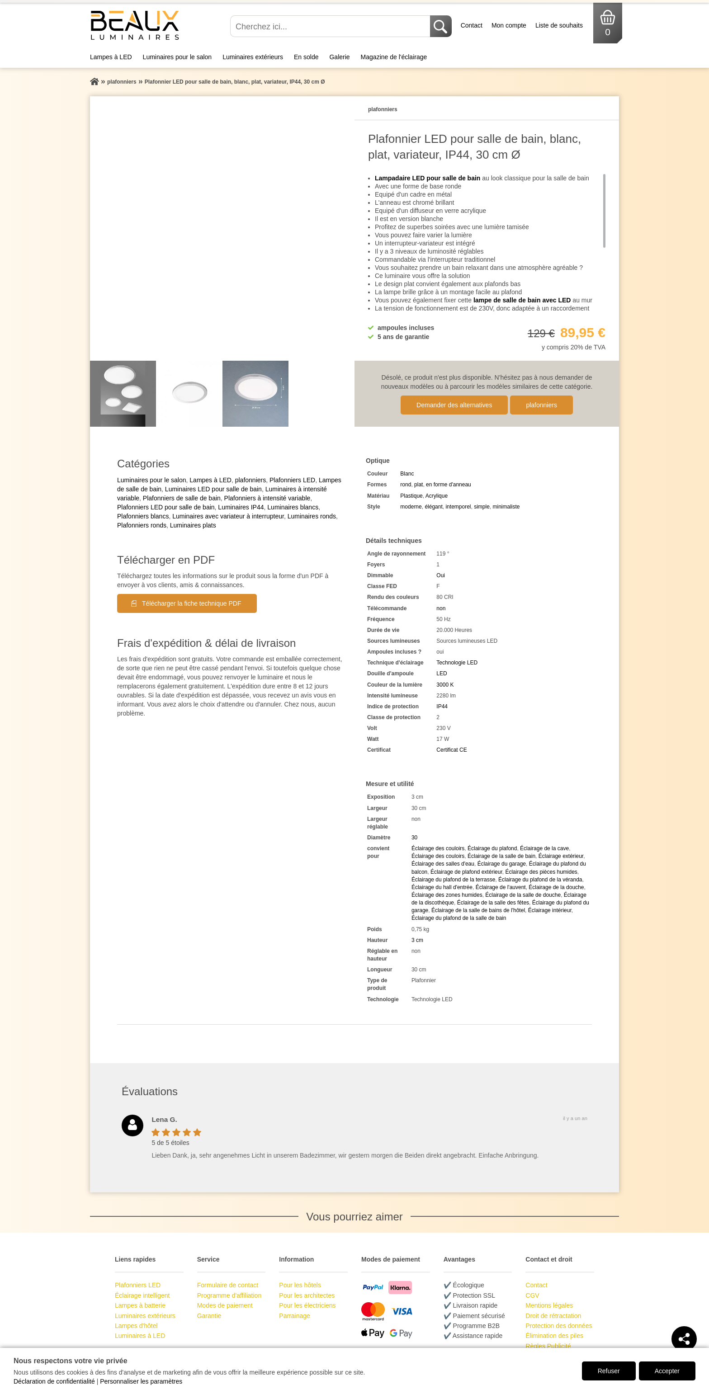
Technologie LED (456, 662)
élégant (433, 507)
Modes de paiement (225, 1305)
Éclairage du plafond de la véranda (540, 879)
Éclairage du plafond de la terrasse (453, 879)
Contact (471, 25)
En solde (306, 57)
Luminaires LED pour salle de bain (213, 489)
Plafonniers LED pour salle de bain (166, 507)
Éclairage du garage (501, 864)
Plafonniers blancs (143, 516)
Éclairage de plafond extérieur (466, 872)
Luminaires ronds (312, 516)
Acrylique (436, 496)
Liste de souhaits (559, 25)
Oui (440, 575)
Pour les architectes (307, 1295)
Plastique (411, 496)
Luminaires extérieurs (252, 57)
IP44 (442, 706)
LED (441, 673)
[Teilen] (684, 1338)
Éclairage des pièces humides (541, 872)
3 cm (417, 940)
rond (405, 484)
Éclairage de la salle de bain (501, 856)
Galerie (339, 57)
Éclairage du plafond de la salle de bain (458, 918)
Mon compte (509, 25)
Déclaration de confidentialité (54, 1381)
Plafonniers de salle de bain (182, 498)
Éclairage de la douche (556, 887)
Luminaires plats (193, 525)
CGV (532, 1295)
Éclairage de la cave (544, 848)
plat (418, 484)
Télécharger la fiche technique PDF (191, 603)
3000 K (445, 685)
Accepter (667, 1371)
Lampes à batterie (140, 1305)
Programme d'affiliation (229, 1295)
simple (482, 507)
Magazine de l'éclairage (394, 57)
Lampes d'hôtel (136, 1325)
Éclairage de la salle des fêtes (493, 903)
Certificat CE (451, 750)
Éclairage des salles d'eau (442, 864)
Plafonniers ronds (141, 525)
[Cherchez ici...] (331, 26)
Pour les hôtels (300, 1285)
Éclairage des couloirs (437, 848)
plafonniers (541, 405)
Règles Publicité (548, 1346)
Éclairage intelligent (142, 1295)
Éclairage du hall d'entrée (442, 887)
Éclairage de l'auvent (501, 887)
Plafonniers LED (292, 480)
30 (414, 837)
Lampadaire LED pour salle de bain (427, 178)
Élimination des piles (554, 1335)
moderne (410, 507)
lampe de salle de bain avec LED (522, 300)
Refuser (609, 1371)
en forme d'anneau (448, 484)
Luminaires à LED (140, 1335)
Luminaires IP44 (241, 507)
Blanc (407, 474)
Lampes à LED (111, 57)
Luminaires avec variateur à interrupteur (228, 516)
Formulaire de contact (227, 1285)
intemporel (458, 507)
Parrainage (294, 1315)
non (440, 608)
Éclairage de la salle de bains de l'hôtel (478, 910)
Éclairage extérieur (561, 856)
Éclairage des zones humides (446, 895)
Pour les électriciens (307, 1305)
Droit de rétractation (553, 1315)
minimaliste (506, 507)
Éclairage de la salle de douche (523, 895)
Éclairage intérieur (550, 910)
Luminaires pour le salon (177, 57)
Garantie (209, 1315)
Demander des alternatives (454, 405)
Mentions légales (549, 1305)
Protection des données (558, 1325)
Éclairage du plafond (492, 848)
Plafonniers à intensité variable (267, 498)
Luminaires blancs (292, 507)
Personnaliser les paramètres (141, 1381)
